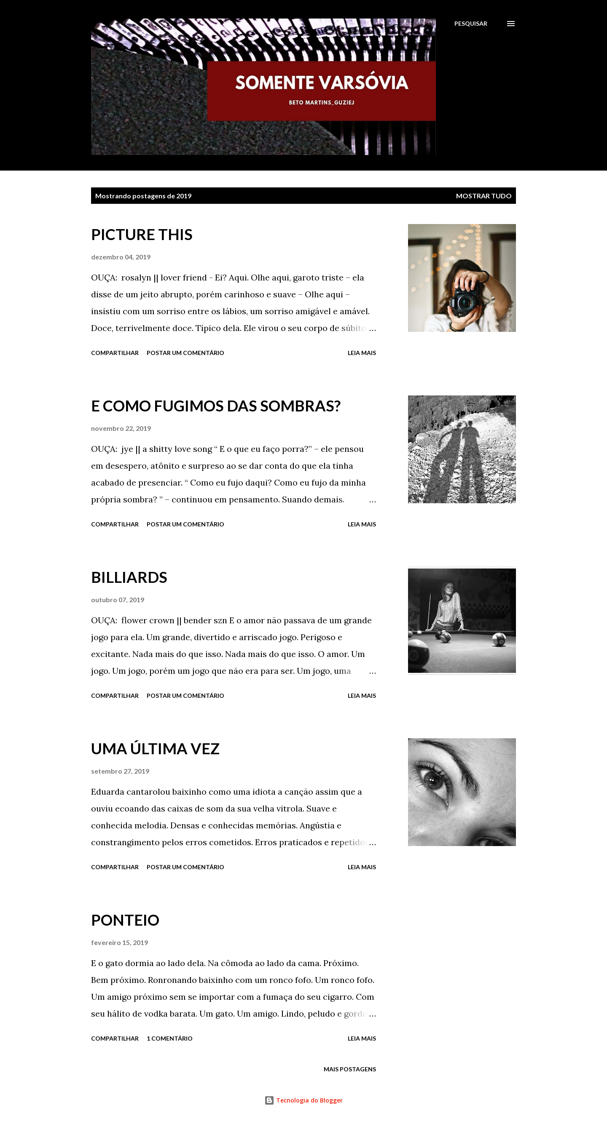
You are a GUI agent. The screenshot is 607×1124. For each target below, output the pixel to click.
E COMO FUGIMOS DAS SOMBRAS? (216, 405)
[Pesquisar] (470, 24)
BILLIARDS (129, 577)
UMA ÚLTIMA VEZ (155, 748)
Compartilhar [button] (115, 352)
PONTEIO (125, 919)
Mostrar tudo (484, 196)
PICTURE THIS (142, 234)
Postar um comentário (185, 352)
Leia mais (362, 352)
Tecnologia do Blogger (303, 1100)
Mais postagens (350, 1069)
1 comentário (170, 1038)
